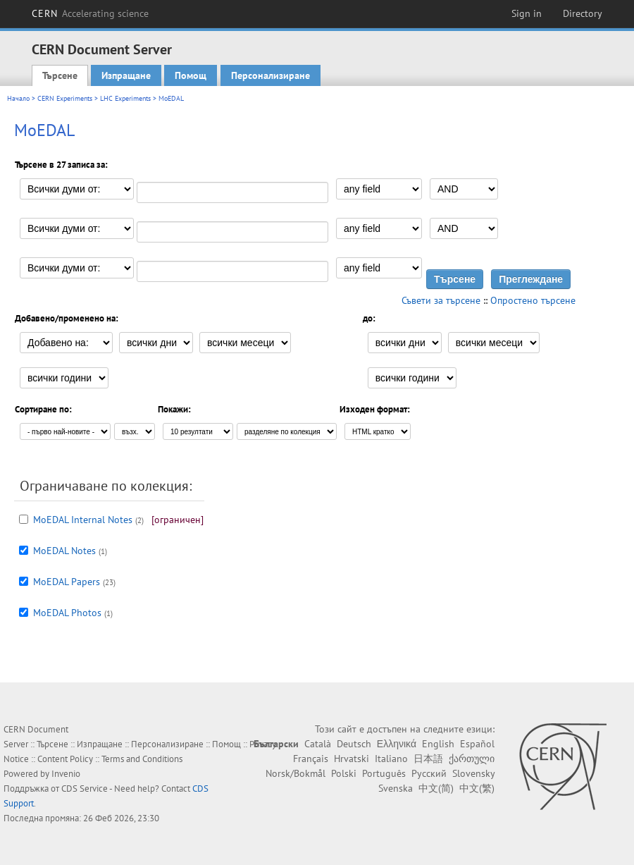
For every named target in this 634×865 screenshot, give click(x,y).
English (438, 743)
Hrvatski (351, 758)
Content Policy (65, 759)
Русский (429, 773)
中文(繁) (477, 788)
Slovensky (473, 773)
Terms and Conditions (141, 759)
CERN (90, 13)
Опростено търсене (533, 300)
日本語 (428, 758)
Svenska (395, 788)
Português (384, 773)
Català (317, 743)
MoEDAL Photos (67, 612)
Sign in (526, 13)
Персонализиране (270, 75)
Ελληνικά (396, 743)
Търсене (59, 75)
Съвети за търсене (441, 300)
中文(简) (436, 788)
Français (310, 758)
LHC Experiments (125, 98)
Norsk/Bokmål (295, 773)
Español (477, 743)
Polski (343, 773)
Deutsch (354, 743)
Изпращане (126, 75)
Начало (18, 98)
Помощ (190, 75)
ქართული (472, 758)
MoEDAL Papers (66, 581)
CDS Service (84, 789)
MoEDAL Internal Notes (82, 519)
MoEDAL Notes (64, 550)
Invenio (65, 774)
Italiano (391, 758)
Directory (582, 13)
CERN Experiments (64, 98)
